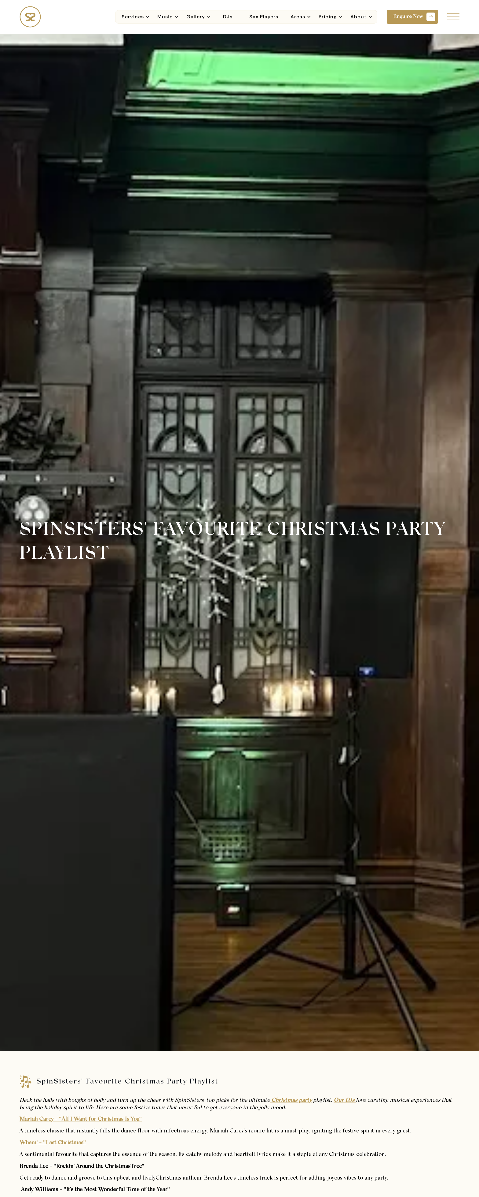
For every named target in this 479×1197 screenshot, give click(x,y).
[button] (135, 17)
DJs (227, 16)
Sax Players (263, 16)
